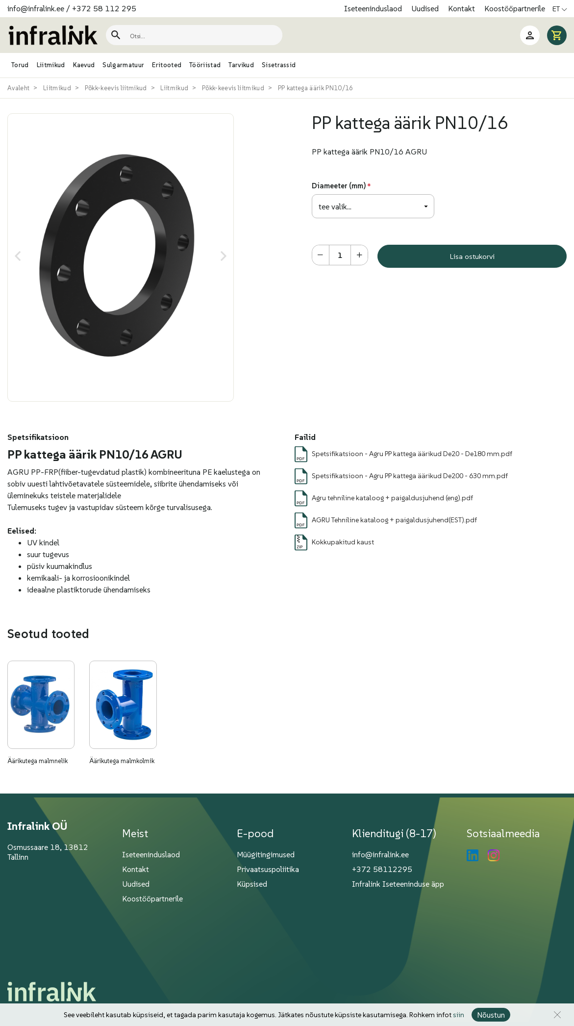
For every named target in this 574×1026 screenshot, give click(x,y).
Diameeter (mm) (339, 185)
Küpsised (252, 884)
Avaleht (18, 88)
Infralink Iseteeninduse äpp (398, 884)
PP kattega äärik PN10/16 (315, 88)
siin (458, 1014)
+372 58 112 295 (104, 8)
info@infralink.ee (35, 8)
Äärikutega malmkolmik (121, 761)
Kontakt (462, 8)
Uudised (426, 8)
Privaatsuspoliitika (268, 869)
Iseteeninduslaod (374, 8)
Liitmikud (57, 88)
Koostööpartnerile (514, 8)
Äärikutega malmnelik (37, 761)
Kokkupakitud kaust (343, 542)
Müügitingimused (266, 854)
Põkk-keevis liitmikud (116, 88)
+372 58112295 (382, 869)
